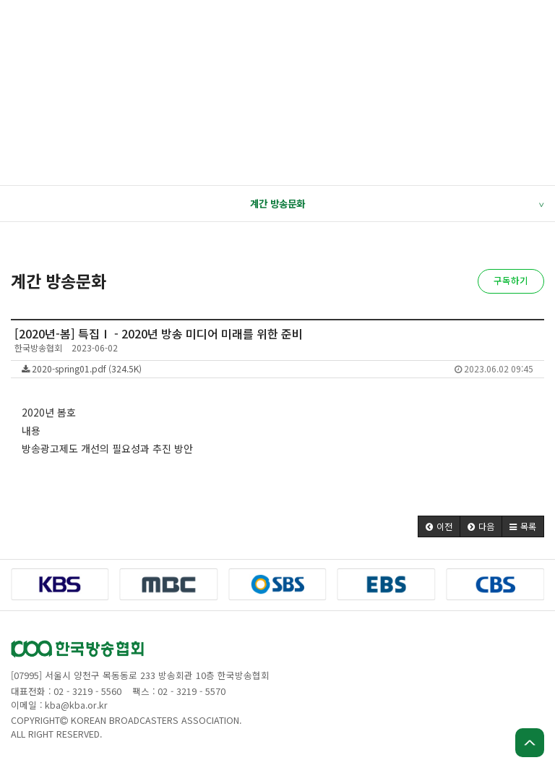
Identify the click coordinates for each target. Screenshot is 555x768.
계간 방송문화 (396, 204)
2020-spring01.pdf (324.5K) (277, 368)
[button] (439, 526)
